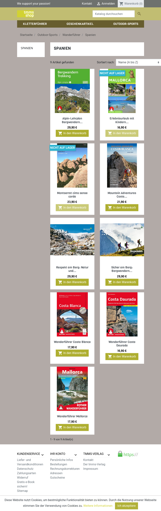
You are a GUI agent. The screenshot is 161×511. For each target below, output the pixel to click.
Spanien (27, 48)
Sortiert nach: (106, 62)
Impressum (90, 469)
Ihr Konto (57, 454)
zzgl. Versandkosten (90, 499)
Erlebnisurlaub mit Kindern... (122, 120)
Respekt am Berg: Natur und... (72, 269)
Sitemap (22, 491)
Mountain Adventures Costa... (122, 194)
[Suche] (114, 13)
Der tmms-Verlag (94, 464)
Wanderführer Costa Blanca (72, 342)
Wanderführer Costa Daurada (122, 343)
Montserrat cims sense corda (72, 194)
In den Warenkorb (72, 133)
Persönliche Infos (61, 460)
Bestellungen (58, 464)
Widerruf (22, 477)
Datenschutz (25, 469)
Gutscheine (57, 477)
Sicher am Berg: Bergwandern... (122, 269)
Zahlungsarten (26, 473)
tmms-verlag (93, 454)
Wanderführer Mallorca (72, 416)
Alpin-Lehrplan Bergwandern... (72, 120)
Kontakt (87, 3)
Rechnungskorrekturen (65, 469)
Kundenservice (28, 454)
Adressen (56, 473)
